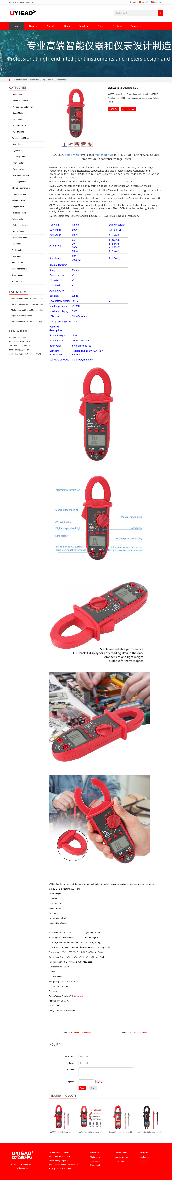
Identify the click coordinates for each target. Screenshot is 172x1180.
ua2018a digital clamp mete (150, 1132)
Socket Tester (18, 231)
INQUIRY (113, 109)
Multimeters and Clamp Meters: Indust (27, 310)
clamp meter (73, 155)
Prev (54, 113)
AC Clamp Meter (60, 80)
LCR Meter (17, 244)
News (67, 26)
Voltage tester (17, 219)
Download (83, 26)
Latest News (121, 1152)
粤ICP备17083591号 (57, 1169)
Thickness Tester (19, 213)
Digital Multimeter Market (21, 316)
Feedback (117, 26)
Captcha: (70, 1082)
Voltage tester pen (20, 225)
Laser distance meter (20, 175)
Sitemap (70, 1169)
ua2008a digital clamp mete (90, 1132)
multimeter (102, 155)
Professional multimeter (23, 107)
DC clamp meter (19, 132)
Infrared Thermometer (21, 188)
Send (82, 1088)
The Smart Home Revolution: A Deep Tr (27, 304)
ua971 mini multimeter (137, 1033)
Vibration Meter (18, 263)
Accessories (17, 281)
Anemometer (18, 163)
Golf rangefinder (19, 182)
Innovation (119, 1161)
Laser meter (95, 1161)
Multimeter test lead (82, 1033)
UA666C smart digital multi (120, 1132)
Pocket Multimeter (20, 101)
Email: (71, 1063)
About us (33, 26)
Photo (100, 26)
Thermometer (18, 169)
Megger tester (18, 206)
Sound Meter (18, 144)
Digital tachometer (19, 269)
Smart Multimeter (20, 113)
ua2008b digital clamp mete (61, 1132)
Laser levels (17, 256)
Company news (121, 1157)
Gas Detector (17, 250)
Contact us (136, 26)
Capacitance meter (20, 238)
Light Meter (17, 150)
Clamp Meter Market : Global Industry (26, 321)
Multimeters (17, 95)
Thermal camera (19, 194)
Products (50, 26)
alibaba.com (128, 109)
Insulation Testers (19, 200)
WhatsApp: (69, 1056)
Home (17, 26)
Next (100, 113)
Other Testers (17, 275)
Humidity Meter (19, 157)
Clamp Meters (45, 80)
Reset (93, 1088)
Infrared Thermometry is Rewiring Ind (26, 299)
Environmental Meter (20, 138)
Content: (70, 1070)
